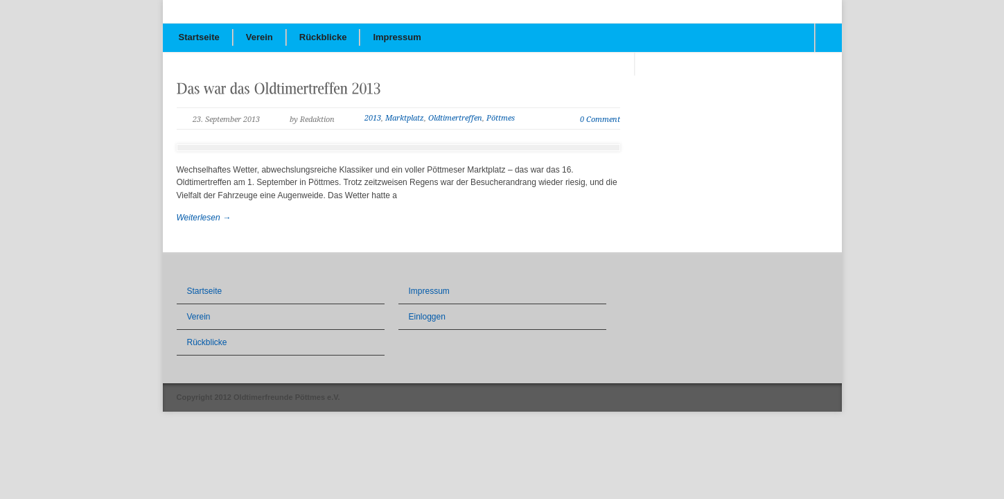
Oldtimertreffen (455, 118)
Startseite (199, 37)
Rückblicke (323, 37)
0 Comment (600, 119)
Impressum (397, 37)
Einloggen (427, 317)
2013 (372, 118)
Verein (259, 37)
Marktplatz (404, 118)
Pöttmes (500, 118)
